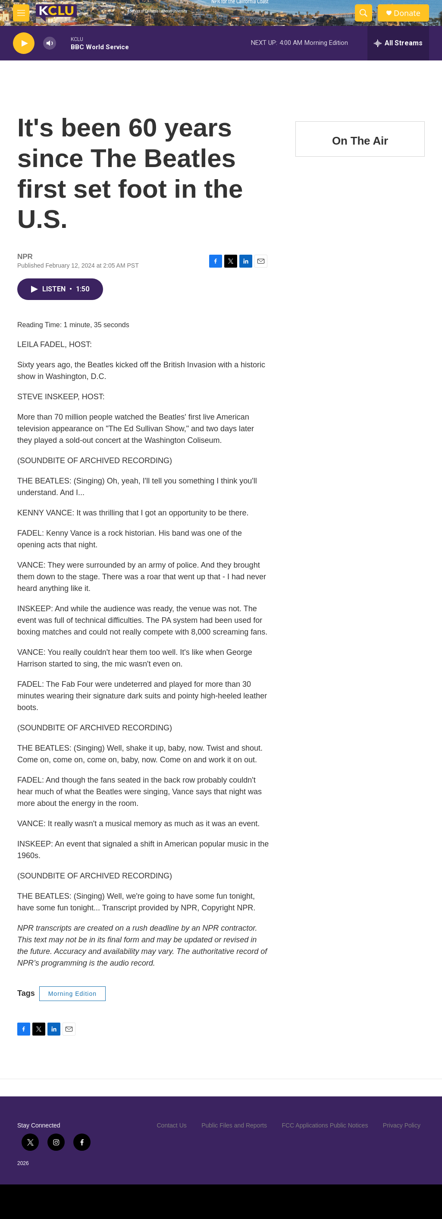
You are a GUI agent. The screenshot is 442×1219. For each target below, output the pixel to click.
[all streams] (398, 43)
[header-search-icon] (363, 13)
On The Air (360, 140)
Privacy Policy (401, 1125)
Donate (407, 13)
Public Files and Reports (234, 1125)
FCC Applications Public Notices (325, 1125)
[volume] (49, 43)
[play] (24, 43)
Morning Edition (72, 993)
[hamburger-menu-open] (21, 13)
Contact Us (172, 1125)
